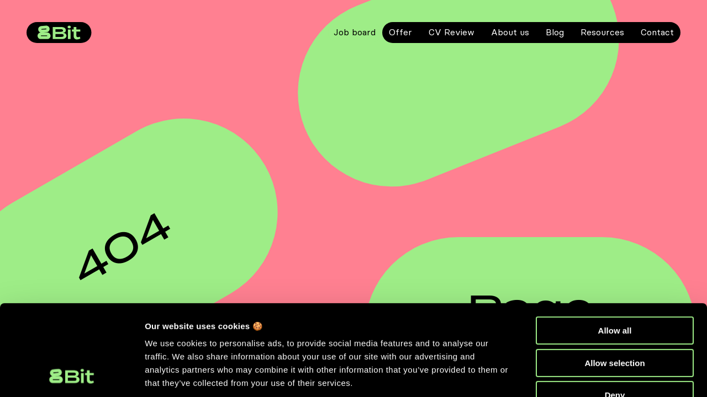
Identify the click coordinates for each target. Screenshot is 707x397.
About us (510, 31)
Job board (355, 31)
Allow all (615, 245)
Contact (657, 31)
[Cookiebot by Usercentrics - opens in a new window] (71, 375)
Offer (400, 31)
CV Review (451, 31)
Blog (555, 31)
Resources (602, 31)
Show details (170, 375)
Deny (615, 310)
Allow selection (614, 278)
